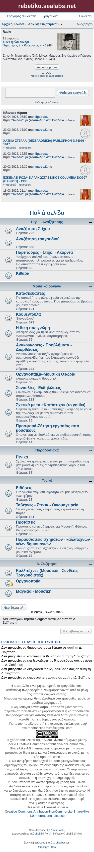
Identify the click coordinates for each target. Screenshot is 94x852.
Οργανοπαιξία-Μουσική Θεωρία (45, 374)
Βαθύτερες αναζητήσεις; (47, 102)
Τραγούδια (50, 16)
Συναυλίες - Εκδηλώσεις (38, 388)
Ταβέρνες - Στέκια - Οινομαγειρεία (47, 505)
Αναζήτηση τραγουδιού (38, 239)
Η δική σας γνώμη (33, 328)
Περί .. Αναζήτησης (47, 222)
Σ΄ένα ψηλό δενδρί (16, 42)
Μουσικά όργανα (47, 286)
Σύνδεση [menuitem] (85, 16)
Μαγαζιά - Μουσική (33, 591)
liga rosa (41, 117)
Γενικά (22, 457)
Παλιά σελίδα (47, 212)
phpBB (38, 833)
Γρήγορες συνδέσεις (21, 16)
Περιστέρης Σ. (12, 45)
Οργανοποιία (28, 581)
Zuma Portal (57, 830)
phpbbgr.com (63, 842)
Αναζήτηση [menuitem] (85, 24)
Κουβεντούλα (28, 314)
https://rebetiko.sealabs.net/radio (47, 76)
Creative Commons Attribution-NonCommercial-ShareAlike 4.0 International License (47, 814)
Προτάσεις (25, 522)
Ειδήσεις (24, 488)
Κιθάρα (22, 273)
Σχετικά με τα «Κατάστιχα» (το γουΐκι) (51, 405)
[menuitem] (43, 847)
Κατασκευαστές (30, 293)
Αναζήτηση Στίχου (33, 229)
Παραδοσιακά (47, 450)
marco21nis (43, 130)
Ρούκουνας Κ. (33, 45)
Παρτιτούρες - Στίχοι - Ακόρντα (44, 252)
